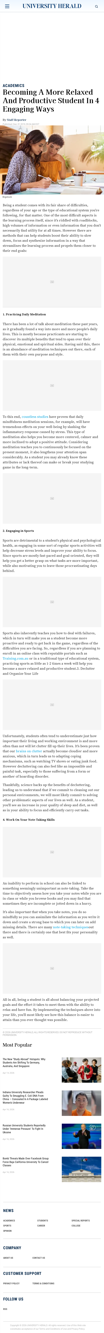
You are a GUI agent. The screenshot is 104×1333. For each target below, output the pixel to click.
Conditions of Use (58, 1329)
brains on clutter (29, 751)
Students (42, 1220)
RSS (5, 1309)
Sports (7, 1225)
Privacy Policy (78, 1329)
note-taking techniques (71, 927)
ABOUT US (8, 1257)
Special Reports (81, 1220)
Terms (42, 1329)
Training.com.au (15, 658)
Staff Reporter (16, 120)
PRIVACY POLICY (11, 1283)
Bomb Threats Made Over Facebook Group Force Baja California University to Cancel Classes (26, 1162)
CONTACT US (38, 1257)
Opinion (7, 1231)
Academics (13, 85)
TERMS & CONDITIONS (43, 1283)
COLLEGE (76, 1225)
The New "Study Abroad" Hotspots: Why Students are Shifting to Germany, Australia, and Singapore (24, 1063)
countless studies (35, 416)
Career (41, 1225)
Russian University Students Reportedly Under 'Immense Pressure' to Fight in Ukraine (24, 1129)
